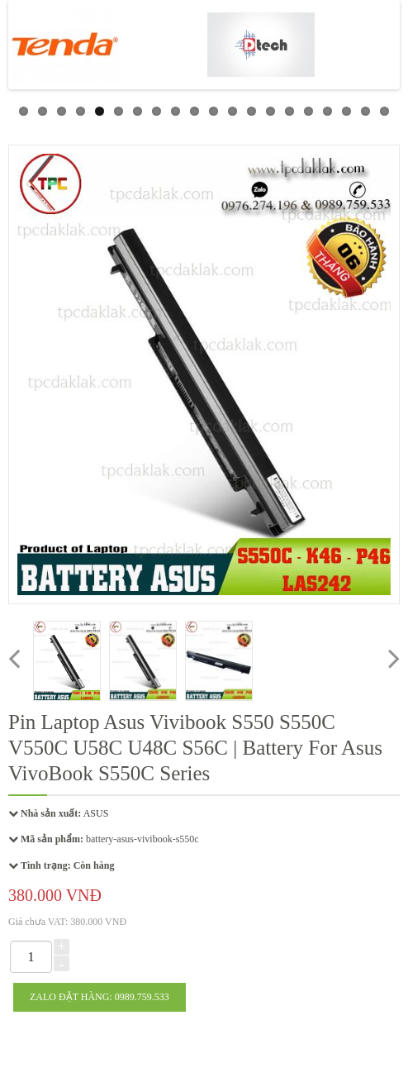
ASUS (96, 813)
